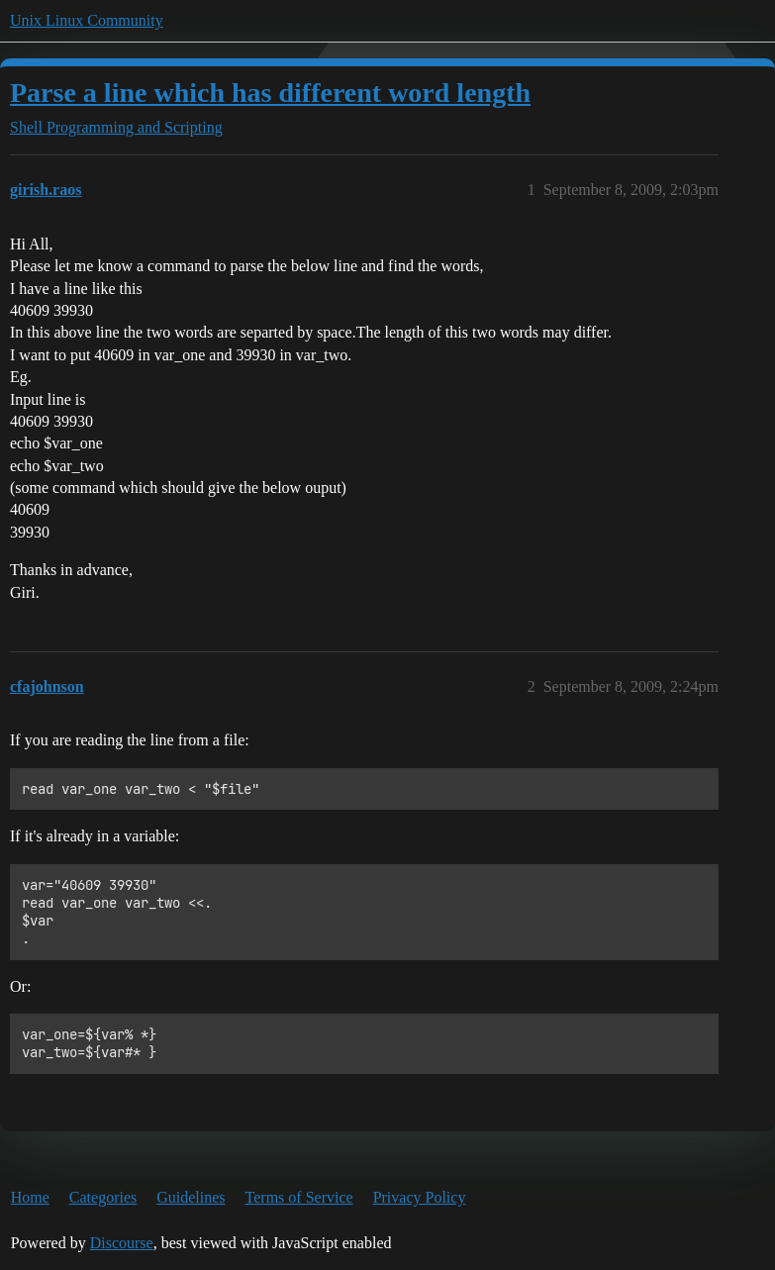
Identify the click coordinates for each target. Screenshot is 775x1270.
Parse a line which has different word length (270, 92)
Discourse (121, 1242)
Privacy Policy (419, 1197)
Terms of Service (299, 1197)
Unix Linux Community (86, 20)
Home (30, 1197)
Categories (103, 1197)
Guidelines (190, 1197)
